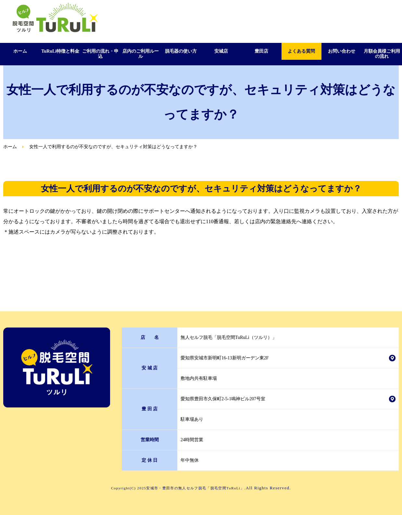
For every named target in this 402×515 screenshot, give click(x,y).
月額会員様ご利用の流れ (382, 54)
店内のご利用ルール (140, 54)
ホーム (20, 51)
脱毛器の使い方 (181, 51)
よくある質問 (301, 51)
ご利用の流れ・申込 (100, 54)
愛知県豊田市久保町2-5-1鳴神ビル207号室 (223, 398)
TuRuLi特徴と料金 (60, 51)
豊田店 (261, 51)
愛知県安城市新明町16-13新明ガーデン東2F (225, 357)
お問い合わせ (341, 51)
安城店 (221, 51)
